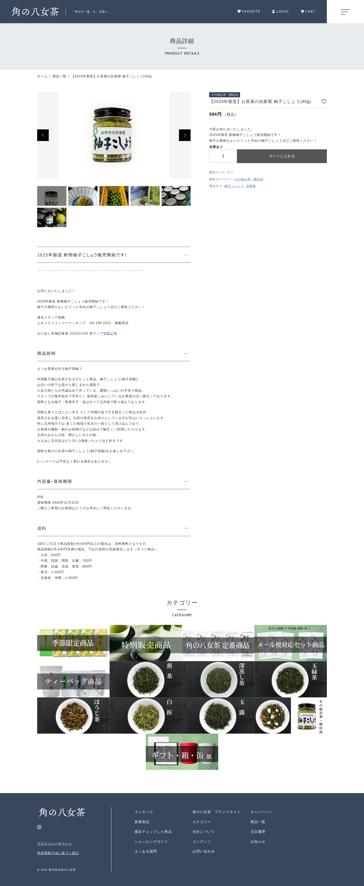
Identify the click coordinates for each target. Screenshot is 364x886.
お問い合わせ (203, 851)
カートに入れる (282, 156)
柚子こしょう (234, 186)
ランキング (144, 812)
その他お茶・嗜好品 (248, 179)
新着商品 (142, 822)
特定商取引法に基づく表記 (58, 853)
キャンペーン (261, 812)
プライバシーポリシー (54, 843)
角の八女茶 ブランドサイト (216, 812)
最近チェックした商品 (153, 831)
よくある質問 (146, 851)
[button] (43, 135)
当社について (203, 831)
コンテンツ (201, 841)
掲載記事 (110, 333)
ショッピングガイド (151, 841)
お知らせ (257, 841)
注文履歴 (257, 831)
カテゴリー (201, 822)
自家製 (251, 186)
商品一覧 (257, 822)
